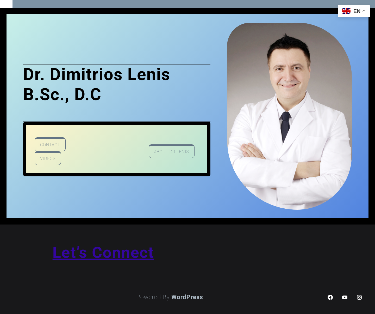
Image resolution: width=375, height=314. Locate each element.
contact (50, 144)
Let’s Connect (103, 252)
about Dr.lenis (171, 151)
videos (47, 158)
